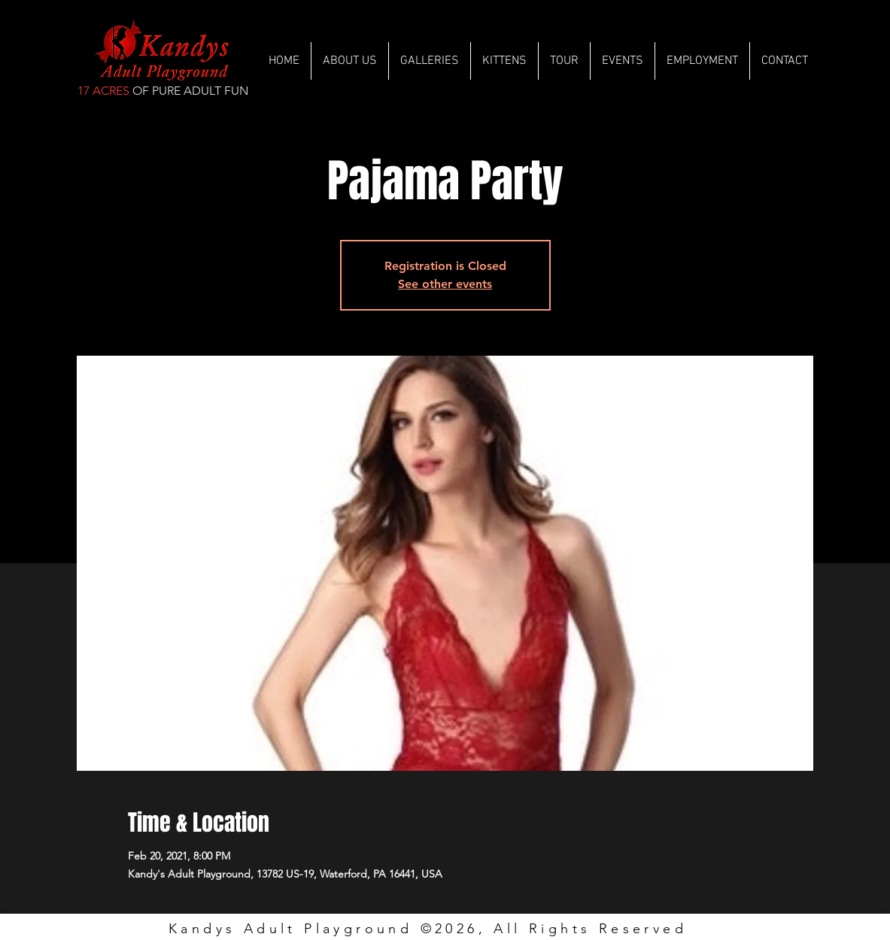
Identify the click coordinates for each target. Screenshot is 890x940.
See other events (445, 284)
